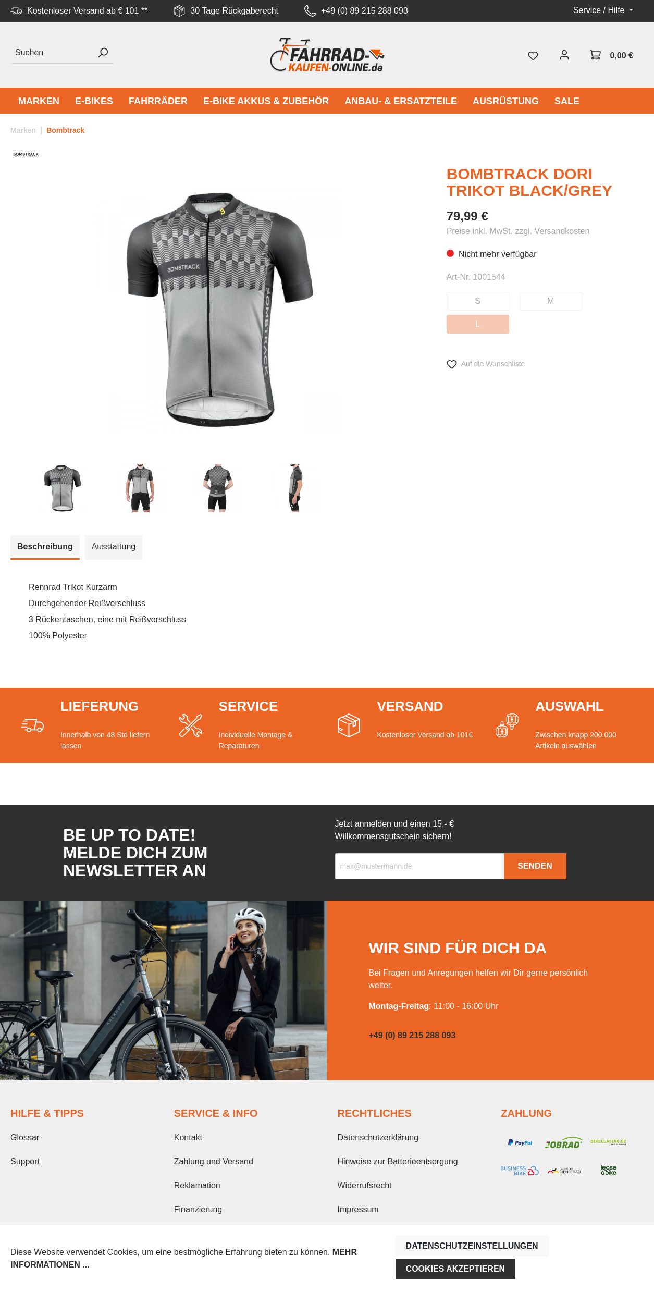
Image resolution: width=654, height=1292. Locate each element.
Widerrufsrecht (365, 1185)
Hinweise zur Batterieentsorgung (398, 1161)
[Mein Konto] (564, 54)
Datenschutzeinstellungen (472, 1245)
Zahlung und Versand (213, 1161)
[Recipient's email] (419, 866)
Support (25, 1161)
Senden (534, 866)
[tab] (45, 547)
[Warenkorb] (612, 54)
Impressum (358, 1209)
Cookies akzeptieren (455, 1268)
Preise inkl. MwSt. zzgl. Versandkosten (518, 231)
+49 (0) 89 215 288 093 (364, 10)
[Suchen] (51, 53)
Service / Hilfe (600, 10)
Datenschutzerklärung (378, 1137)
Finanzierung (198, 1209)
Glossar (24, 1137)
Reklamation (197, 1185)
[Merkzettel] (533, 54)
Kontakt (188, 1137)
